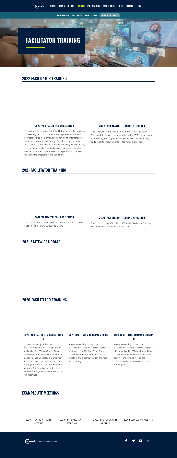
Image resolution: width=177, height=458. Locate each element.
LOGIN (138, 6)
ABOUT (53, 6)
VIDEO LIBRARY (91, 15)
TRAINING (80, 6)
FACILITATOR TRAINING (110, 15)
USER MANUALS (63, 15)
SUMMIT (129, 6)
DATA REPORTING (66, 6)
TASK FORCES (109, 6)
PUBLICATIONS (93, 6)
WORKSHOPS (77, 15)
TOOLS (120, 6)
